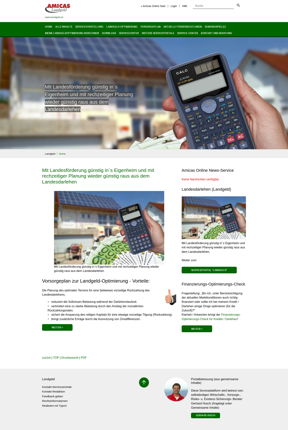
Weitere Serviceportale (158, 33)
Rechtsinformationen (55, 400)
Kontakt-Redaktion (53, 391)
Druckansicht (69, 357)
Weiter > (57, 327)
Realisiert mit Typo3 (54, 405)
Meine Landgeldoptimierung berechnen (72, 33)
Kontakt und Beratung (216, 33)
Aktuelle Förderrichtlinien (182, 26)
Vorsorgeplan (151, 26)
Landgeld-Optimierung (122, 26)
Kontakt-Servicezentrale (57, 386)
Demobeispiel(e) (215, 26)
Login (174, 6)
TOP (56, 357)
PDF (84, 357)
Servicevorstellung (89, 26)
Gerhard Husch (205, 415)
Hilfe (184, 6)
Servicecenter (129, 33)
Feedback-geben (52, 396)
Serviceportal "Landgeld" (209, 270)
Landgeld (50, 153)
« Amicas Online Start (153, 6)
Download (109, 33)
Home (48, 26)
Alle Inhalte (63, 26)
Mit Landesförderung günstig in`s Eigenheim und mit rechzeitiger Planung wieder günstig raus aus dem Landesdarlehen (98, 176)
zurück (46, 357)
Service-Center (187, 33)
